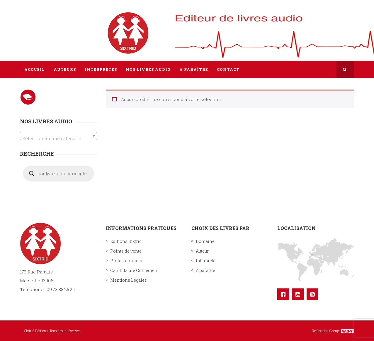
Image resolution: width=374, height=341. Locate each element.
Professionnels (126, 260)
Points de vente (126, 251)
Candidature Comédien (133, 270)
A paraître (205, 270)
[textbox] (58, 138)
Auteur (202, 251)
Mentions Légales (128, 280)
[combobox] (58, 136)
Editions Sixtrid (126, 241)
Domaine (205, 241)
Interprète (205, 260)
